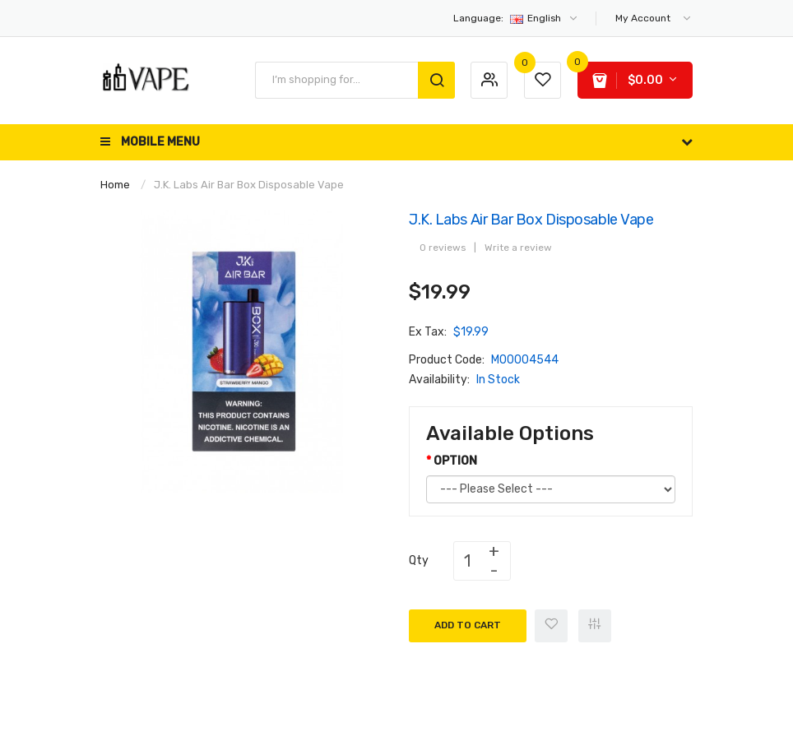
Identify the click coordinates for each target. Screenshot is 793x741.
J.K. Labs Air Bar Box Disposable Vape (249, 184)
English (516, 18)
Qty (419, 560)
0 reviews (443, 247)
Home (115, 184)
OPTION (455, 461)
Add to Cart (467, 625)
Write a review (518, 247)
